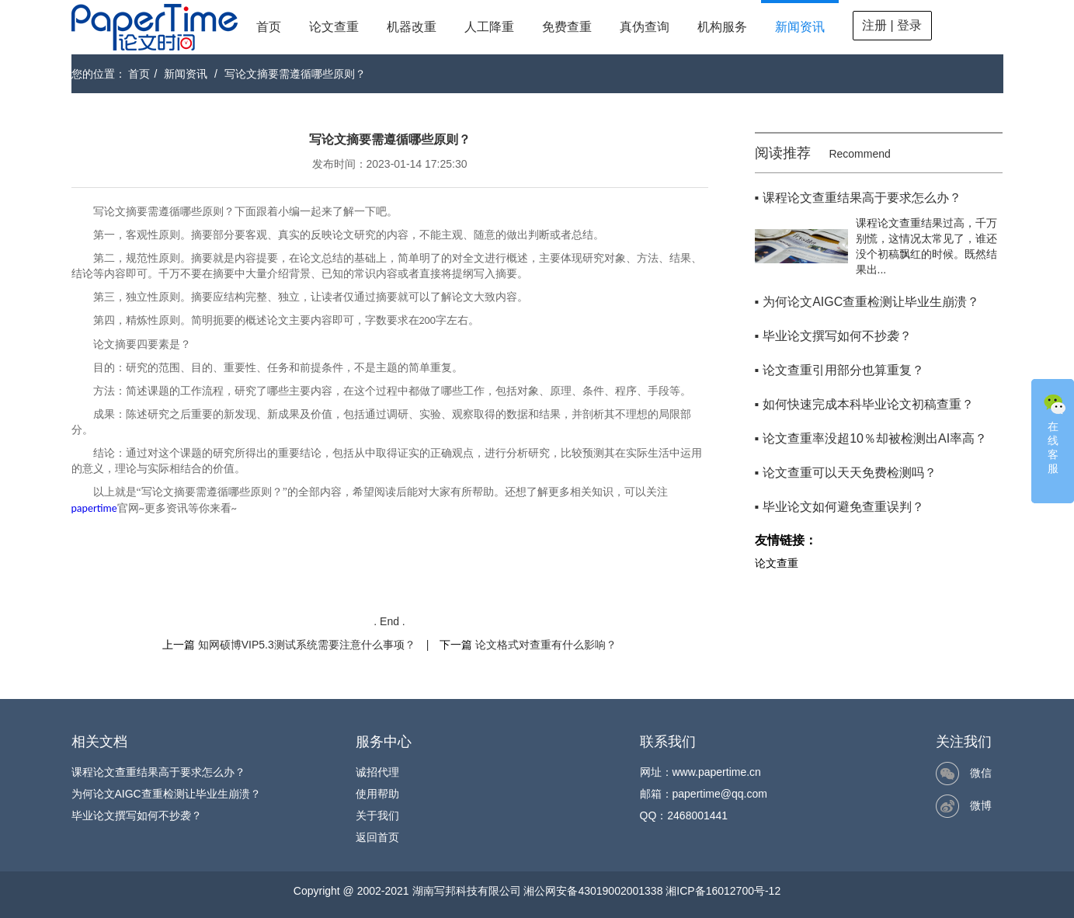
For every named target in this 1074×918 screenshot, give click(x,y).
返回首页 (377, 837)
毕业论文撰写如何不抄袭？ (136, 815)
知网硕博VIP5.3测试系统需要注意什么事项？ (306, 644)
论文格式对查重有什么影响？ (546, 644)
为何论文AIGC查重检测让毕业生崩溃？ (166, 794)
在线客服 (1054, 433)
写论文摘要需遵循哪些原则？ (295, 74)
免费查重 (567, 26)
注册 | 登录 (892, 25)
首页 (268, 26)
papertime (94, 508)
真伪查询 (644, 26)
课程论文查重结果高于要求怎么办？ (158, 772)
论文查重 (334, 26)
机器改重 (411, 26)
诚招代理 (377, 772)
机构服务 (722, 26)
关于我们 (377, 815)
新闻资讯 (800, 26)
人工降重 (489, 26)
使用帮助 (377, 794)
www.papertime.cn (717, 772)
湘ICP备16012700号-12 (723, 891)
